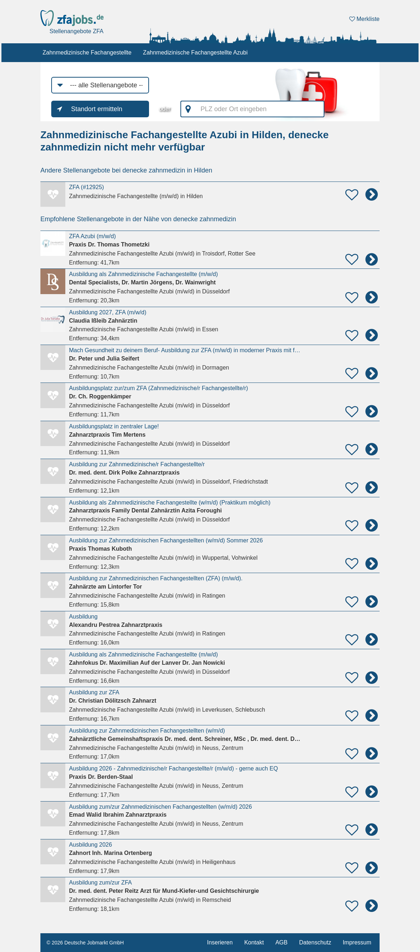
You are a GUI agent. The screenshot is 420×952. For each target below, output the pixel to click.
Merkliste (364, 19)
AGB (281, 942)
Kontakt (254, 942)
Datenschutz (315, 942)
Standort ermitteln (96, 109)
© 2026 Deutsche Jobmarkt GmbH (85, 943)
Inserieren (220, 942)
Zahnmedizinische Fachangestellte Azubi (195, 52)
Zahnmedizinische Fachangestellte (87, 52)
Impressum (357, 942)
